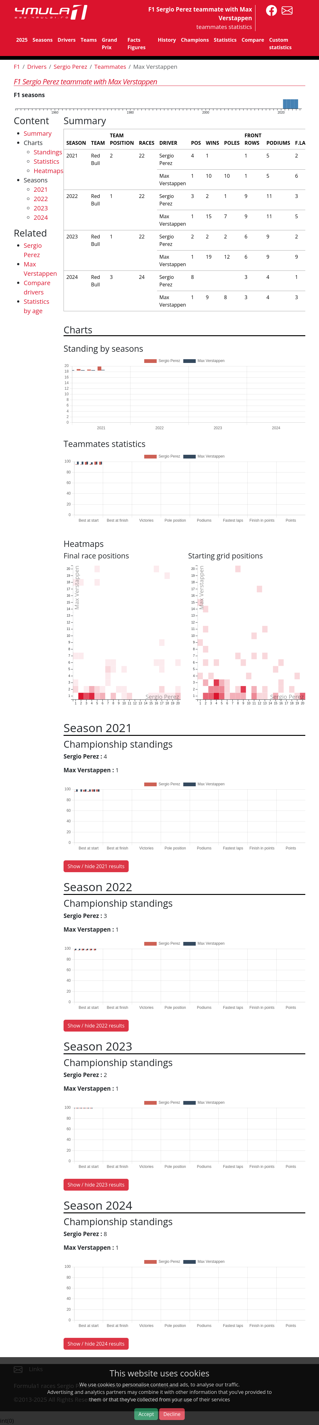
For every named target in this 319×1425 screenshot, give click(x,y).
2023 (41, 208)
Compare (253, 39)
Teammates (110, 66)
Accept (146, 1414)
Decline (171, 1414)
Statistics (225, 39)
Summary (38, 133)
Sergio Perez (70, 66)
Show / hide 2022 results (96, 1025)
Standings (48, 152)
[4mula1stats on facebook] (270, 10)
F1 (17, 66)
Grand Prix (109, 43)
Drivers (67, 39)
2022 (41, 199)
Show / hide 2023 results (96, 1184)
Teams (89, 39)
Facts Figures (136, 43)
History (167, 39)
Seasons (43, 39)
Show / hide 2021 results (96, 866)
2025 (22, 39)
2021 (41, 189)
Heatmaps (49, 171)
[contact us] (286, 10)
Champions (195, 39)
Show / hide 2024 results (96, 1343)
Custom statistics (280, 43)
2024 (41, 217)
